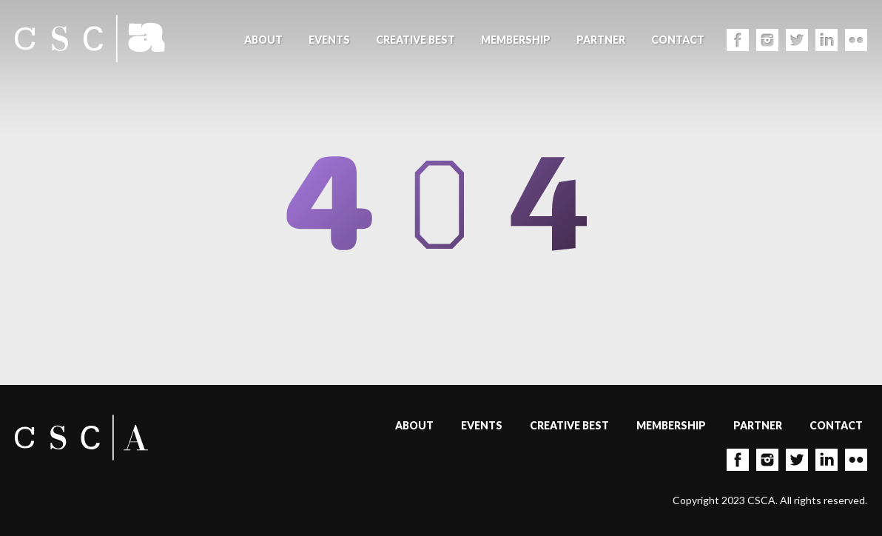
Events (329, 39)
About (263, 39)
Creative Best (415, 39)
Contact (677, 39)
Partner (600, 39)
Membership (516, 39)
